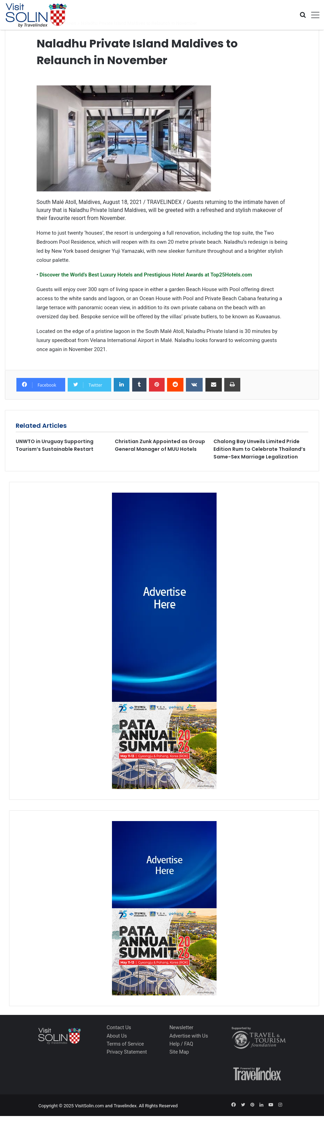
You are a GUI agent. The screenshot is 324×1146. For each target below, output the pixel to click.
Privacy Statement (127, 1052)
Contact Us (119, 1027)
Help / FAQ (181, 1044)
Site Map (179, 1052)
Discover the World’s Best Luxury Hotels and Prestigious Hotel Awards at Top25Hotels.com (145, 275)
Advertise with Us (188, 1036)
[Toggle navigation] (313, 15)
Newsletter (181, 1027)
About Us (117, 1036)
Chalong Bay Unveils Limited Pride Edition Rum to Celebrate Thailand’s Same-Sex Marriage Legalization (259, 449)
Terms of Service (125, 1044)
